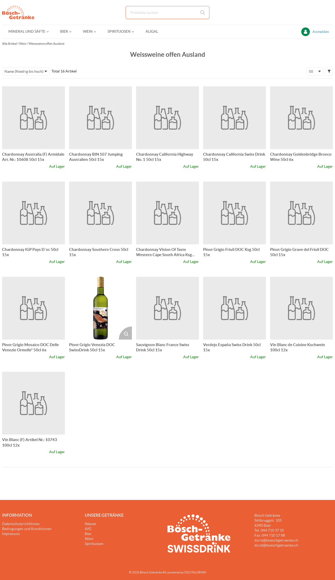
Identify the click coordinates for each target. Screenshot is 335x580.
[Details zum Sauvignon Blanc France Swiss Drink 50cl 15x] (167, 308)
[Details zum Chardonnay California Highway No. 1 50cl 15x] (167, 117)
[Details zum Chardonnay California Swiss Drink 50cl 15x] (234, 117)
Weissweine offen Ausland (46, 43)
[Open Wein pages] (97, 31)
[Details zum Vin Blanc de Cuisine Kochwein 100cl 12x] (301, 308)
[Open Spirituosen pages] (135, 31)
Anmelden (320, 32)
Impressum (11, 534)
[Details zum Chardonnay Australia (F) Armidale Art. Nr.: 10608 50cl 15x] (33, 117)
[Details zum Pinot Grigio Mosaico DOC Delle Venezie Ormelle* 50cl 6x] (33, 308)
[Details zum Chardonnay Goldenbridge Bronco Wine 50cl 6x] (301, 117)
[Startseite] (27, 12)
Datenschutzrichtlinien (21, 524)
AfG (88, 529)
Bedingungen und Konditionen (27, 529)
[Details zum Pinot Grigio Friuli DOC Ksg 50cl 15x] (234, 213)
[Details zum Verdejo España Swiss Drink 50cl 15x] (234, 308)
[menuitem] (28, 31)
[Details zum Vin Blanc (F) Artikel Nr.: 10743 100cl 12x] (33, 403)
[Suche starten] (202, 12)
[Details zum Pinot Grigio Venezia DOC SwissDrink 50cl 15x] (100, 308)
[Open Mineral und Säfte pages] (49, 31)
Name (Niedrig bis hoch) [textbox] (23, 71)
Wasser (91, 524)
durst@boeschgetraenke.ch (276, 545)
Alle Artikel (9, 43)
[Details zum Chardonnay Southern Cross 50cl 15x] (100, 213)
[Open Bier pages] (72, 31)
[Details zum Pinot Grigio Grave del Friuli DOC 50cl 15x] (301, 213)
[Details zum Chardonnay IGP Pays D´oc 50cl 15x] (33, 213)
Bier (88, 534)
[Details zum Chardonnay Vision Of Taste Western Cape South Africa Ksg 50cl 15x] (167, 213)
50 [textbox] (311, 71)
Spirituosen (94, 544)
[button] (329, 71)
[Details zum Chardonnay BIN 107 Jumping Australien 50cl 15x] (100, 117)
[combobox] (167, 12)
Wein (22, 43)
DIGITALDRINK (195, 572)
